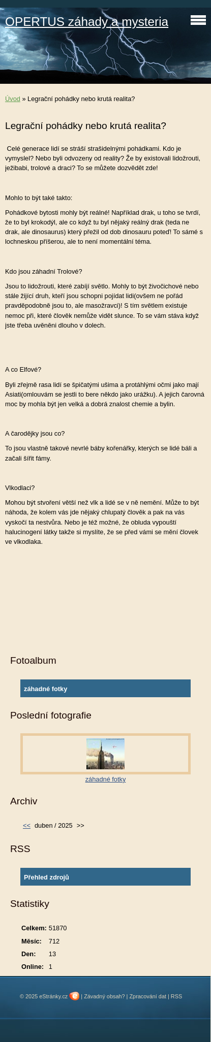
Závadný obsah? (104, 996)
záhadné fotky (45, 689)
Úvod (12, 99)
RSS (176, 996)
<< (27, 825)
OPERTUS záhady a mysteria (86, 21)
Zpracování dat (147, 996)
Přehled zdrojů (46, 877)
